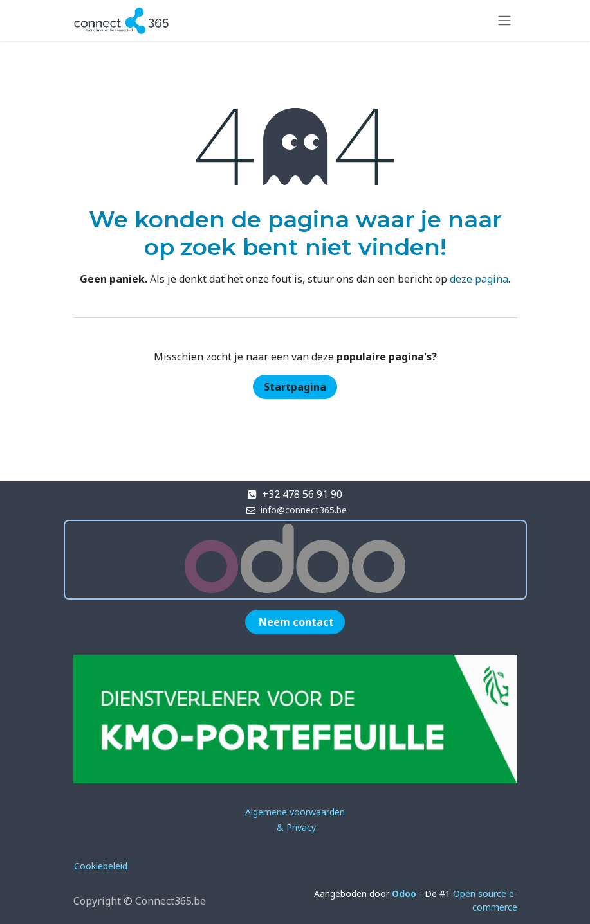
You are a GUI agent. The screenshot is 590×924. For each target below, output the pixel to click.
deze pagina (479, 279)
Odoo (405, 893)
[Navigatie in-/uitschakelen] (504, 21)
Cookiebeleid (100, 866)
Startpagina (295, 387)
